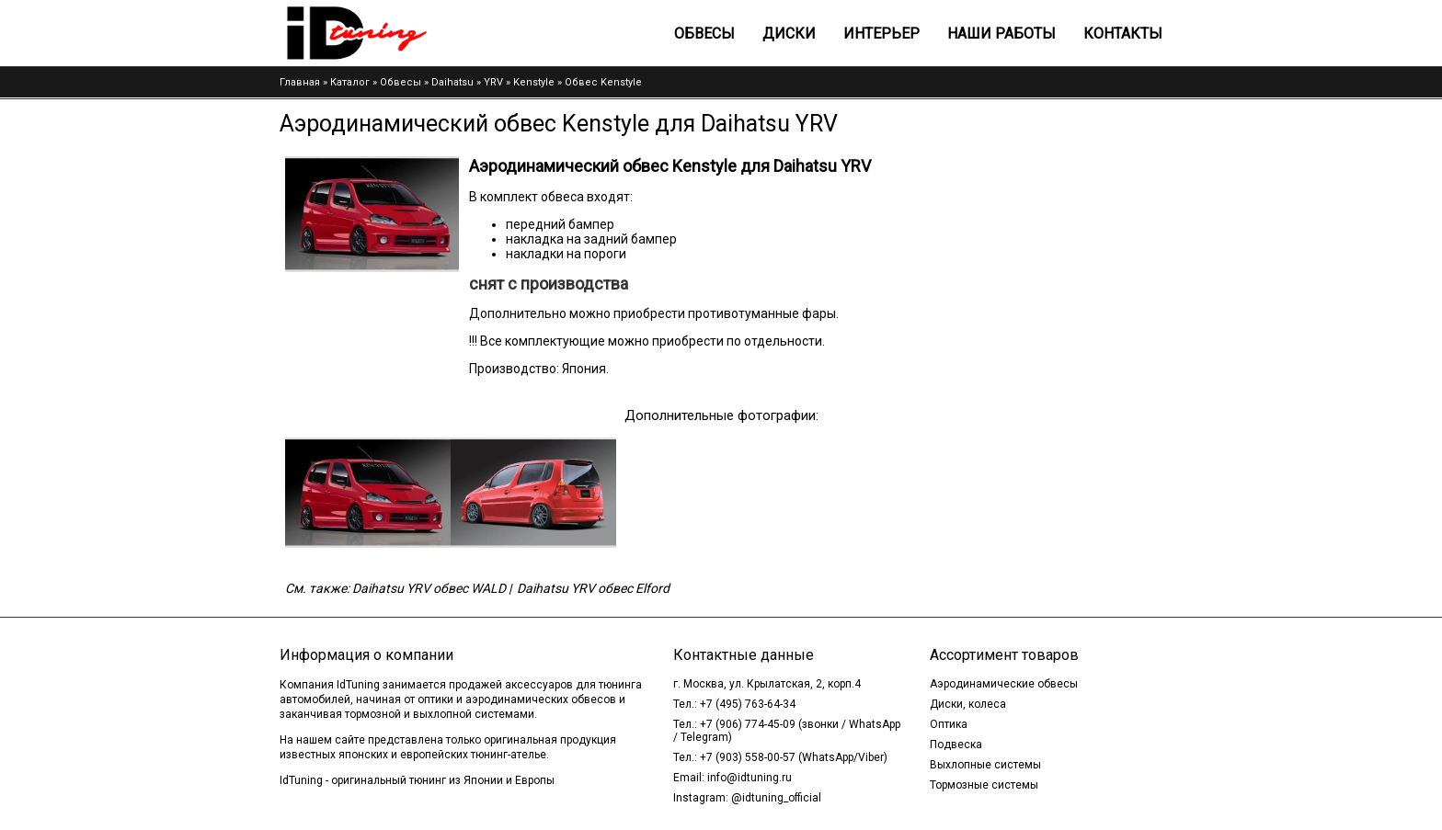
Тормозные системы (984, 785)
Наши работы (1001, 33)
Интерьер (881, 33)
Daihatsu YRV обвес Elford (593, 588)
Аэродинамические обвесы (1004, 683)
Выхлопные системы (985, 764)
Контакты (1122, 33)
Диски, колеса (968, 704)
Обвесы (704, 33)
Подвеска (956, 744)
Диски (789, 33)
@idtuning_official (776, 797)
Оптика (948, 724)
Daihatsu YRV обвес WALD (429, 588)
